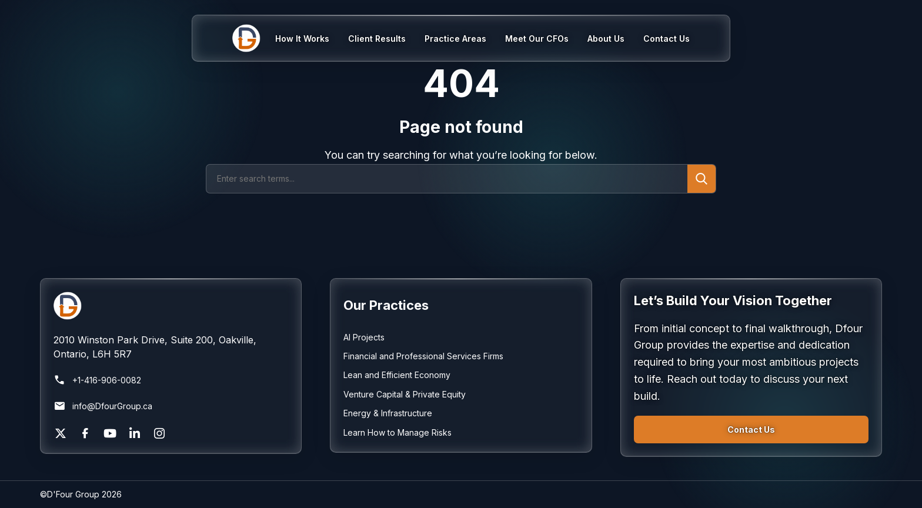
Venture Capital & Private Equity (404, 394)
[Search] (446, 179)
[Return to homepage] (171, 306)
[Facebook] (85, 433)
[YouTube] (110, 433)
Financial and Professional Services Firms (423, 356)
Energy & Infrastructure (387, 413)
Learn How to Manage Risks (397, 432)
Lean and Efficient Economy (396, 375)
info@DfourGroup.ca (103, 406)
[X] (61, 433)
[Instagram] (159, 433)
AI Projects (364, 337)
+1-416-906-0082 (97, 380)
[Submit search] (701, 179)
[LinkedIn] (135, 433)
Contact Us (751, 430)
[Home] (253, 38)
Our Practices (386, 305)
